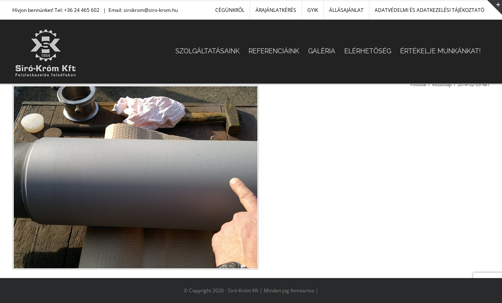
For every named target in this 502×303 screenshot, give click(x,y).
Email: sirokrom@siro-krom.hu (143, 10)
